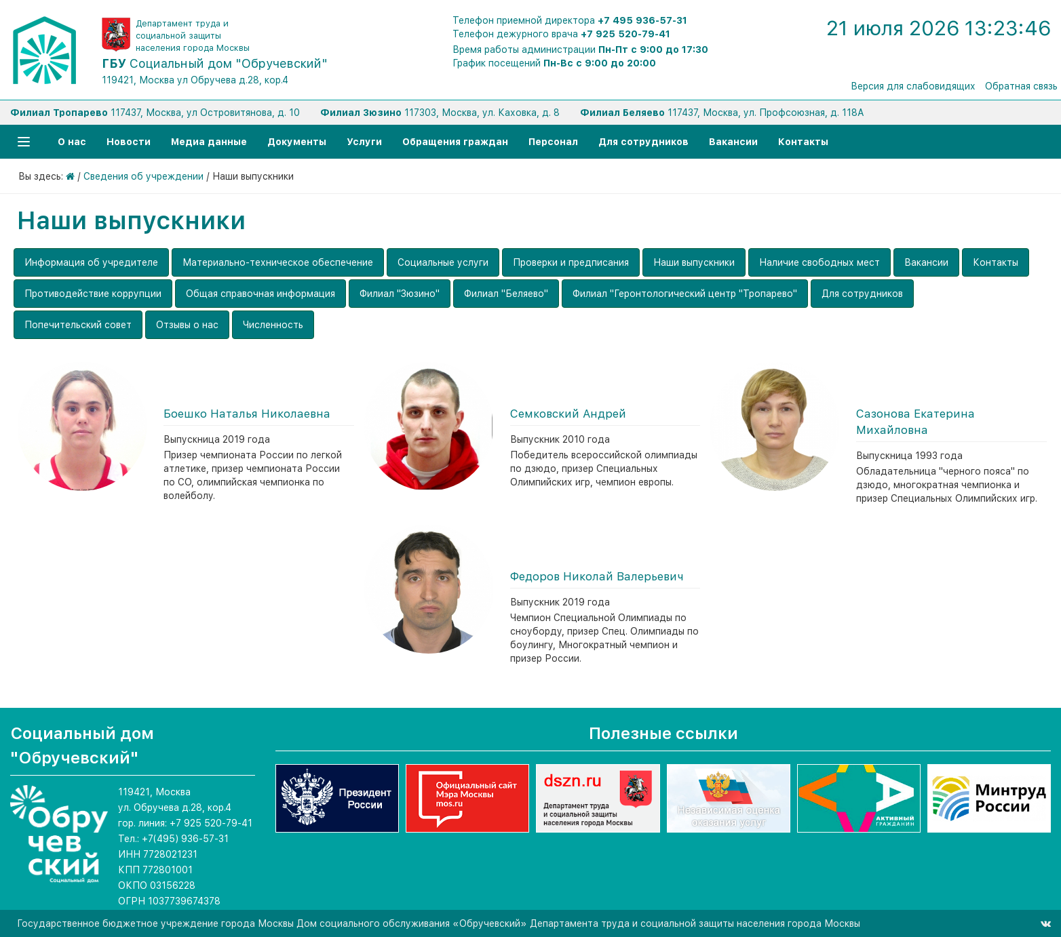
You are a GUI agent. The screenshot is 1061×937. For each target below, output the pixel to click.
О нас (72, 141)
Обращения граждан (455, 141)
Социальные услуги (443, 262)
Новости (129, 141)
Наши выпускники (694, 262)
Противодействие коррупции (92, 293)
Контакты (803, 141)
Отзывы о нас (187, 324)
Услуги (364, 141)
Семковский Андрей (568, 413)
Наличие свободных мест (819, 262)
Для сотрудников (643, 141)
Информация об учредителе (91, 262)
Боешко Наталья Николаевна (246, 413)
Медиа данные (209, 141)
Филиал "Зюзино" (400, 293)
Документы (296, 141)
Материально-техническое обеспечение (277, 262)
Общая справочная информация (260, 293)
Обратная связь (1021, 86)
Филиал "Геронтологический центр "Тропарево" (685, 293)
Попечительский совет (78, 324)
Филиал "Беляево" (506, 293)
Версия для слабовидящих (913, 86)
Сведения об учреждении (143, 176)
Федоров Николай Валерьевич (597, 576)
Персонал (553, 141)
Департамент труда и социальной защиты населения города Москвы (193, 35)
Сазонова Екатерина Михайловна (915, 422)
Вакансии (733, 141)
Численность (273, 324)
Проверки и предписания (571, 262)
